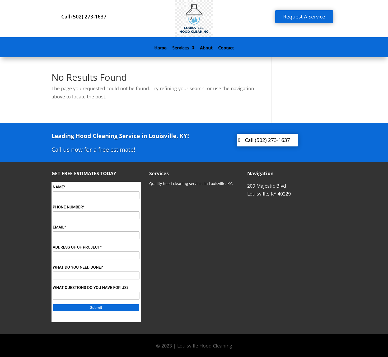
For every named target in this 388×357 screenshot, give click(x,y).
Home (160, 48)
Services (180, 48)
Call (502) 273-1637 (83, 16)
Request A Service (304, 16)
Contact (226, 48)
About (206, 48)
